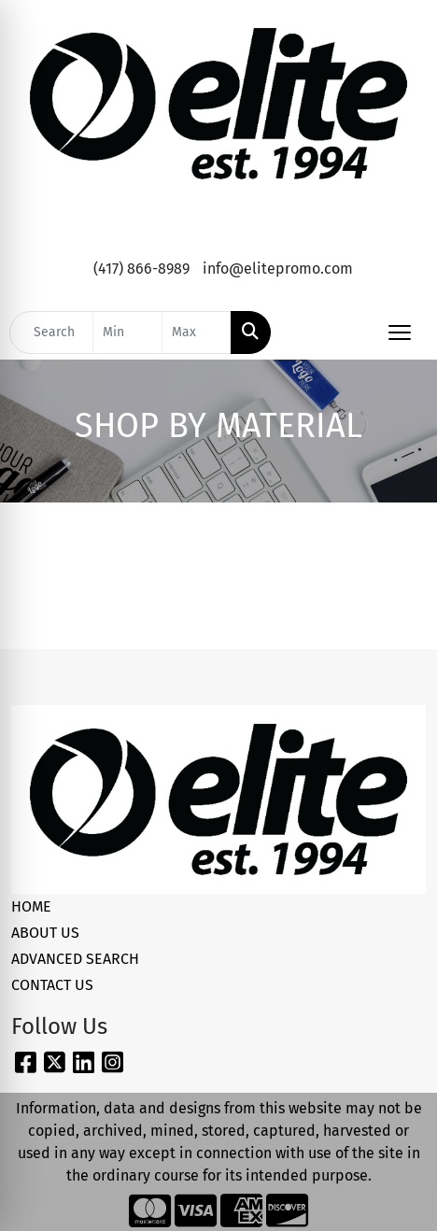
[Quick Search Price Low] (127, 332)
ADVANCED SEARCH (75, 959)
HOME (31, 906)
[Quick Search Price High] (197, 332)
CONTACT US (52, 985)
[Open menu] (399, 332)
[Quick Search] (51, 332)
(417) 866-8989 (141, 268)
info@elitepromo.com (278, 268)
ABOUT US (45, 932)
